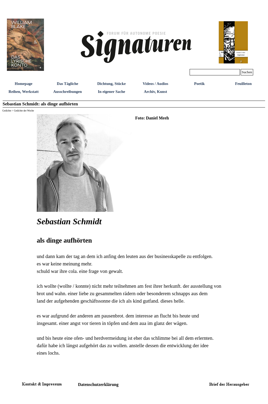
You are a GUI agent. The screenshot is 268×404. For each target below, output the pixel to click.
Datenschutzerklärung (98, 384)
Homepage (24, 83)
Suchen (247, 72)
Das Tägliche (67, 83)
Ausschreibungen (67, 91)
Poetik (199, 83)
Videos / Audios (155, 83)
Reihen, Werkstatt (23, 91)
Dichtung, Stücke (111, 83)
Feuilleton (243, 83)
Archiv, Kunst (155, 91)
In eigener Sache (111, 91)
